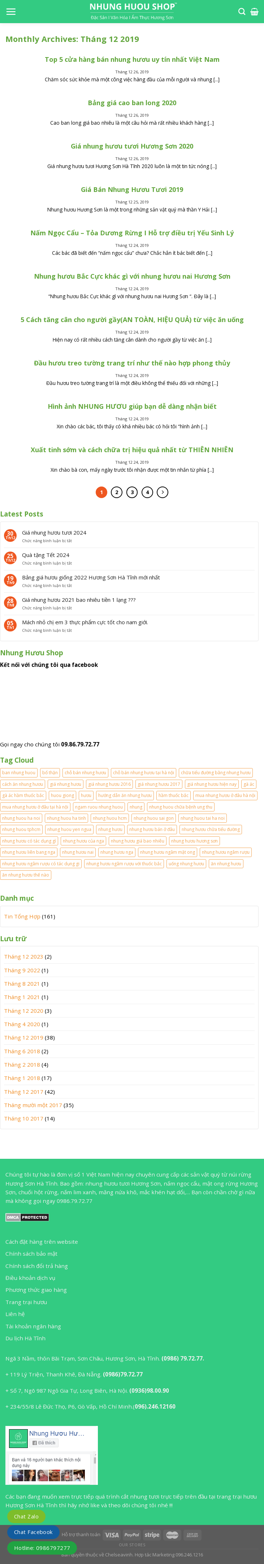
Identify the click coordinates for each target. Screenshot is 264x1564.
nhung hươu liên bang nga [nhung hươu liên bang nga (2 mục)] (28, 852)
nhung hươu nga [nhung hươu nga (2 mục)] (116, 852)
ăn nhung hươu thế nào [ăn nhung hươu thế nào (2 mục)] (25, 875)
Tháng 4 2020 (22, 1024)
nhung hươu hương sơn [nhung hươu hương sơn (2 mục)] (194, 841)
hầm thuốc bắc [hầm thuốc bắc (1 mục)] (174, 795)
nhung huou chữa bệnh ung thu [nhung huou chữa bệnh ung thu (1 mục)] (180, 807)
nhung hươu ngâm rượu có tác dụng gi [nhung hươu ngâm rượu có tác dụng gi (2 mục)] (40, 864)
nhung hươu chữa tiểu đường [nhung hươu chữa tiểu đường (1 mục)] (211, 829)
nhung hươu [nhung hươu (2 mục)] (110, 829)
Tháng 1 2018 (22, 1077)
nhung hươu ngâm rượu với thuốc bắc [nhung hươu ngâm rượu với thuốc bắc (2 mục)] (124, 864)
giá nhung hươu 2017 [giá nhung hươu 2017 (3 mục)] (159, 784)
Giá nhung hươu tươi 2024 (54, 532)
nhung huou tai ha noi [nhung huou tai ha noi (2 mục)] (203, 818)
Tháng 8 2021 (22, 983)
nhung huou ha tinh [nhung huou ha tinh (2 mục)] (66, 818)
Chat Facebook (33, 1531)
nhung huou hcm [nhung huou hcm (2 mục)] (110, 818)
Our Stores (132, 1544)
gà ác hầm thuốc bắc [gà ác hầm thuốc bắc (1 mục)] (23, 795)
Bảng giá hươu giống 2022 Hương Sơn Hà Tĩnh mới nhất (91, 577)
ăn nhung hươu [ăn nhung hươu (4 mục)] (226, 864)
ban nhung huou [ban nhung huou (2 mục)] (18, 773)
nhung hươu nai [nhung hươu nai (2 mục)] (78, 852)
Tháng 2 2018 (22, 1064)
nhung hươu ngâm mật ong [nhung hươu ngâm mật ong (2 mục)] (167, 852)
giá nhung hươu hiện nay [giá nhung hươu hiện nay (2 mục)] (212, 784)
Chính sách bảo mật (31, 1253)
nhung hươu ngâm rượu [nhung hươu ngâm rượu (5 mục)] (226, 852)
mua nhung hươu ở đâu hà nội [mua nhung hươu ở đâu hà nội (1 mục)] (225, 795)
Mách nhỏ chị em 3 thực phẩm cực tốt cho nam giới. (85, 622)
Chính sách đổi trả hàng (36, 1265)
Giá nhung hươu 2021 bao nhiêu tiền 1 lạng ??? (79, 599)
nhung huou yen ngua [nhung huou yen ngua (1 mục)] (69, 829)
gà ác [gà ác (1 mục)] (248, 784)
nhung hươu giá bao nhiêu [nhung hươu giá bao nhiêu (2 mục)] (137, 841)
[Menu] (10, 11)
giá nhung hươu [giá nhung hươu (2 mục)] (65, 784)
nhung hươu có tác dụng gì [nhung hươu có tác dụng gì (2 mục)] (29, 841)
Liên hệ (15, 1313)
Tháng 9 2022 (22, 970)
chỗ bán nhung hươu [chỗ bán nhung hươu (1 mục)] (85, 773)
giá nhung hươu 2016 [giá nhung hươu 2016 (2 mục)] (109, 784)
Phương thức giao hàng (36, 1289)
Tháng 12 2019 (23, 1037)
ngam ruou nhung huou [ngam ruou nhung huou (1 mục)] (99, 807)
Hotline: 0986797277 (42, 1547)
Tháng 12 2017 (23, 1091)
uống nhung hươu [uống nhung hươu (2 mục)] (186, 864)
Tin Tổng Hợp (22, 916)
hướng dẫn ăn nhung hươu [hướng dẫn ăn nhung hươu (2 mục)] (125, 795)
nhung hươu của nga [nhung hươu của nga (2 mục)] (83, 841)
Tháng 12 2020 (23, 1010)
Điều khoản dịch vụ (30, 1277)
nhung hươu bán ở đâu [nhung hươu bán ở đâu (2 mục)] (152, 829)
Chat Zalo (26, 1516)
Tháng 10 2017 (23, 1118)
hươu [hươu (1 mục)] (86, 795)
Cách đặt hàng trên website (41, 1241)
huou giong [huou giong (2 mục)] (62, 795)
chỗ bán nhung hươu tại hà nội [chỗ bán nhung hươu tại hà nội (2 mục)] (143, 773)
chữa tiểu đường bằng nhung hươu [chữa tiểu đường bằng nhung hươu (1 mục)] (216, 773)
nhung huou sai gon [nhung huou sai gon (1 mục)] (154, 818)
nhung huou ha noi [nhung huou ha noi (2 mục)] (21, 818)
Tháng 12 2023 (23, 956)
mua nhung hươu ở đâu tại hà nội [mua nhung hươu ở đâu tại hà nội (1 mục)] (35, 807)
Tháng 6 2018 (22, 1051)
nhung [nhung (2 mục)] (136, 807)
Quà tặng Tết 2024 (45, 555)
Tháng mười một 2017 (33, 1105)
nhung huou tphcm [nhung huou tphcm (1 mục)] (21, 829)
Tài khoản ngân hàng (33, 1326)
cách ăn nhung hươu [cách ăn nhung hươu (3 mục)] (22, 784)
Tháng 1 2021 (22, 996)
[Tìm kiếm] (241, 11)
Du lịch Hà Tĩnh (25, 1338)
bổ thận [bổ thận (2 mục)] (50, 773)
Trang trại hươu (26, 1302)
